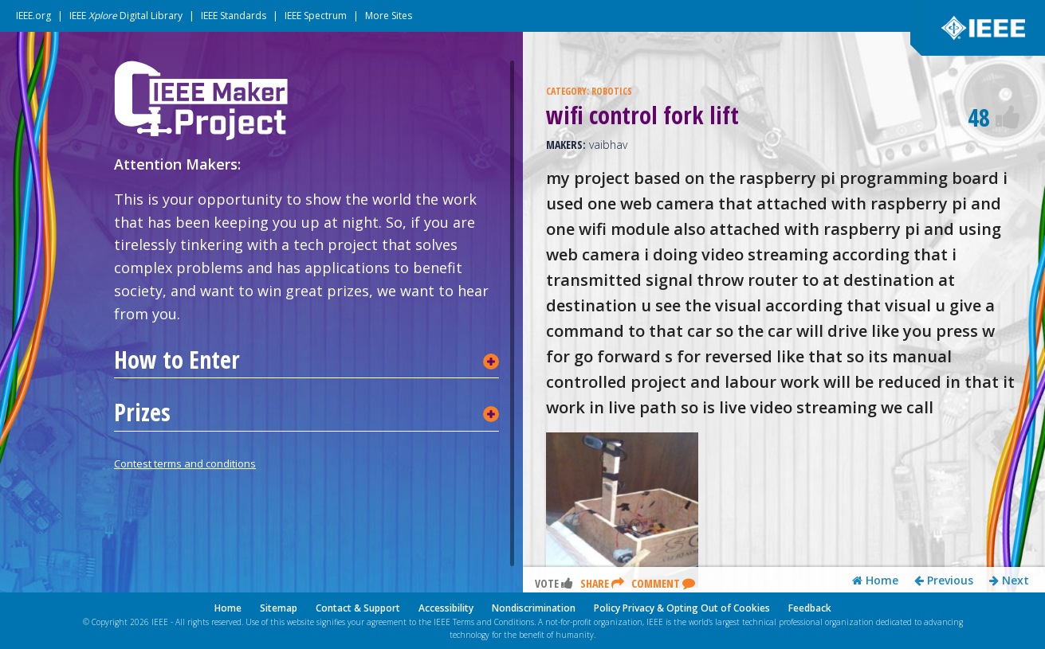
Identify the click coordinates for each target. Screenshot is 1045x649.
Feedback (809, 608)
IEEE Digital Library (126, 15)
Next (1009, 580)
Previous (943, 580)
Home (875, 580)
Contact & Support (358, 608)
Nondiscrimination (534, 608)
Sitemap (278, 608)
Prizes (142, 412)
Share (602, 583)
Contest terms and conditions (185, 463)
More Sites (388, 15)
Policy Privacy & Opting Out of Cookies (682, 608)
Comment (663, 583)
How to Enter (177, 360)
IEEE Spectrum (316, 15)
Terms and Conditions (493, 621)
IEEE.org (33, 15)
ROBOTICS (611, 91)
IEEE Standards (233, 15)
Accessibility (445, 608)
